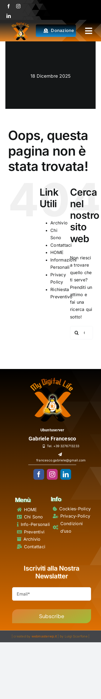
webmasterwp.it (44, 636)
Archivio (59, 222)
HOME (57, 252)
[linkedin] (8, 16)
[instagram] (18, 6)
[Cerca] (76, 332)
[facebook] (8, 6)
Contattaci (61, 245)
